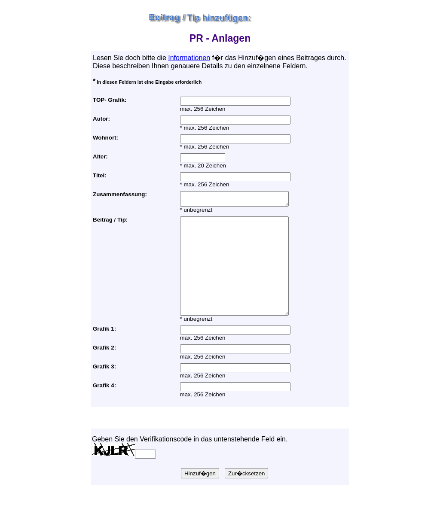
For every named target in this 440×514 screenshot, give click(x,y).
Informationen (189, 57)
